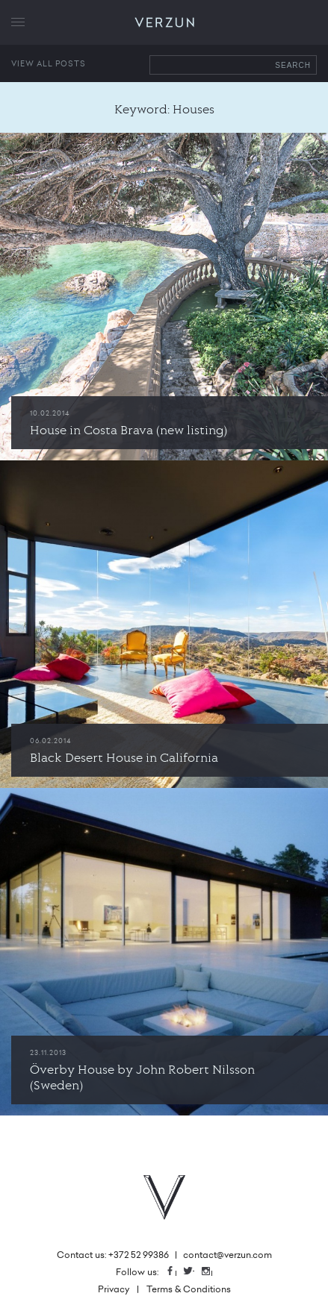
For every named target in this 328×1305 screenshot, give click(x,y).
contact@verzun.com (227, 1254)
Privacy (113, 1289)
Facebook (175, 1272)
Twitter (193, 1272)
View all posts (48, 63)
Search (293, 65)
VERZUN (164, 23)
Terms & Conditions (188, 1289)
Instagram (211, 1272)
